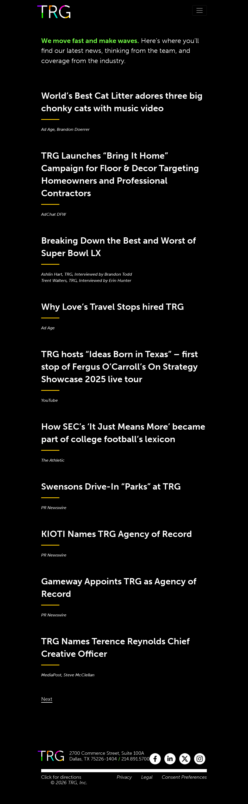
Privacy (124, 777)
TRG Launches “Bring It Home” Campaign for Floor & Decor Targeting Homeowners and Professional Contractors (120, 174)
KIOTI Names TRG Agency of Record (116, 534)
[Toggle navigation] (199, 10)
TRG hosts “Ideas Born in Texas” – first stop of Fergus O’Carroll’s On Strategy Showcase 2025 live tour (119, 367)
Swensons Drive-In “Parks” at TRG (111, 486)
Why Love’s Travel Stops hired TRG (112, 306)
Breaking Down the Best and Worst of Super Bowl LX (118, 246)
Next (46, 699)
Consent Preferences (184, 777)
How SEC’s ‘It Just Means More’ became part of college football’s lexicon (123, 432)
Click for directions (61, 777)
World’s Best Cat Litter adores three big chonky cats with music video (122, 102)
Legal (146, 777)
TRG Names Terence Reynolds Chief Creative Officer (115, 647)
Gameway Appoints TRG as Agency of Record (118, 587)
